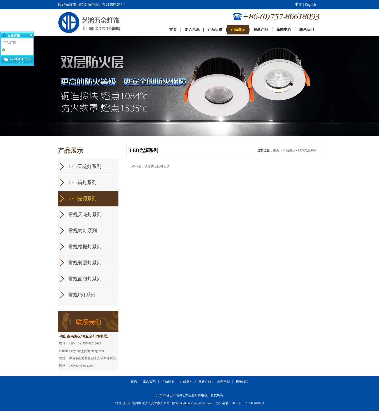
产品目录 (168, 381)
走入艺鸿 (149, 381)
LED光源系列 (82, 198)
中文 (298, 5)
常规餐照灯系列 (85, 262)
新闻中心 (223, 381)
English (310, 5)
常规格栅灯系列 (85, 246)
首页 (276, 150)
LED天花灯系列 (84, 166)
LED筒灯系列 (82, 182)
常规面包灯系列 (85, 278)
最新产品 (204, 381)
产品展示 (289, 150)
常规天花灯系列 (85, 214)
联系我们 (242, 381)
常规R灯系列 (81, 294)
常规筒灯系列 (82, 230)
